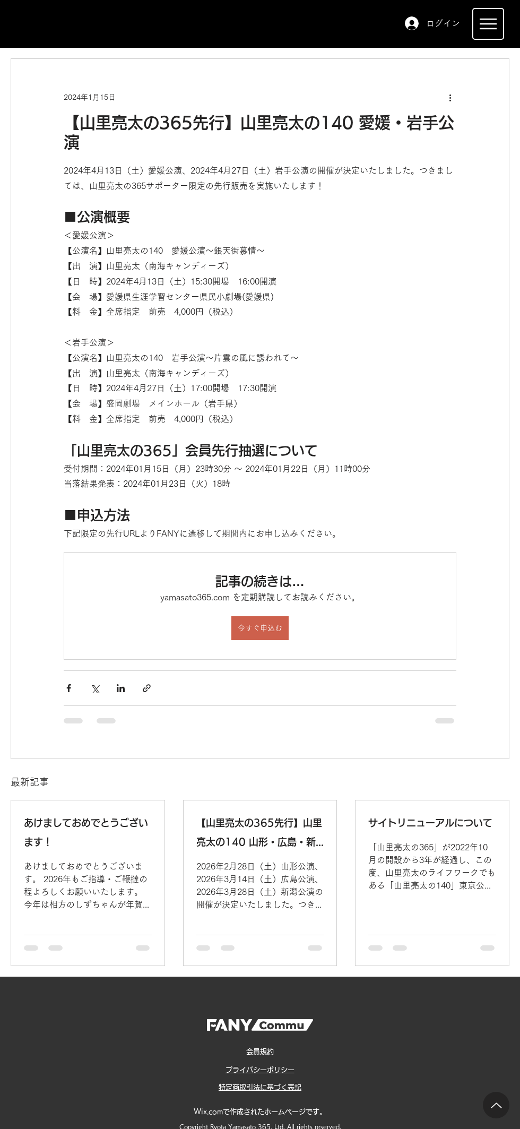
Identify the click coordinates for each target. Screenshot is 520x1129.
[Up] (496, 1105)
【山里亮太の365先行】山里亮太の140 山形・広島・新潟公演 (259, 834)
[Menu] (488, 24)
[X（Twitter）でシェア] (95, 688)
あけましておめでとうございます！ (86, 832)
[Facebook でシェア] (69, 688)
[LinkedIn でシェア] (121, 688)
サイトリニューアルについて (430, 823)
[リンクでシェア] (147, 688)
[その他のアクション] (450, 97)
